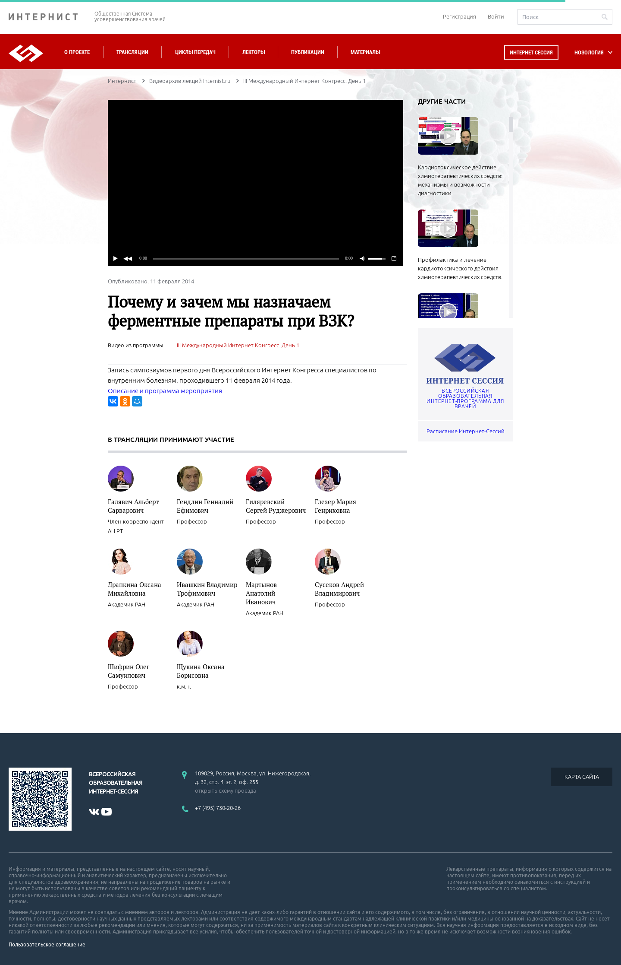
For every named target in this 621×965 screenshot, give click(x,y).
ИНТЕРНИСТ (47, 16)
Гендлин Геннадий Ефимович (205, 505)
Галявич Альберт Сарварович (133, 505)
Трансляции (132, 52)
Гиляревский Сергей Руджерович (276, 505)
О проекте (77, 52)
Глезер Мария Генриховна (335, 505)
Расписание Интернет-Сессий (466, 431)
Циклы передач (195, 52)
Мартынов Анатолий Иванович (261, 593)
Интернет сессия (531, 52)
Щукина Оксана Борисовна (201, 670)
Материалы (365, 52)
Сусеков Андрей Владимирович (339, 588)
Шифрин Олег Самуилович (128, 670)
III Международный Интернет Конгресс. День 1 (238, 345)
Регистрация (459, 16)
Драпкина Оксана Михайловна (134, 588)
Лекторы (253, 52)
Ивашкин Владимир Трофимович (207, 588)
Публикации (307, 52)
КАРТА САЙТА (582, 777)
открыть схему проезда (225, 790)
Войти (496, 16)
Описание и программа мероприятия (165, 390)
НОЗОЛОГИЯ (589, 52)
